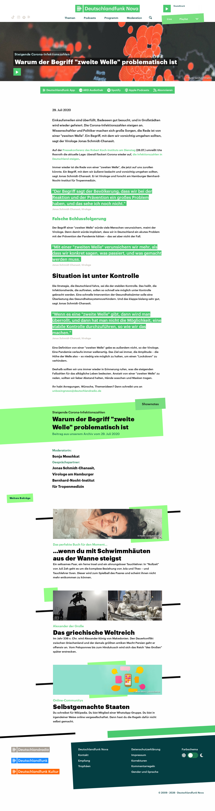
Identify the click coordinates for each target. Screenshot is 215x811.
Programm (111, 17)
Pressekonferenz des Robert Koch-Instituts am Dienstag (99, 150)
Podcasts (90, 17)
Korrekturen (139, 760)
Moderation (134, 17)
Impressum (138, 754)
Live (169, 18)
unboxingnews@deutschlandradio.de (76, 390)
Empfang (84, 760)
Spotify (114, 90)
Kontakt (83, 754)
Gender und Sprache (144, 771)
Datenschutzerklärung (145, 749)
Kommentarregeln (143, 766)
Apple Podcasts (137, 90)
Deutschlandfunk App (58, 90)
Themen (70, 17)
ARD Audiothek (91, 90)
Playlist (184, 18)
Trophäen (84, 766)
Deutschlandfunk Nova (93, 749)
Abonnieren (163, 90)
